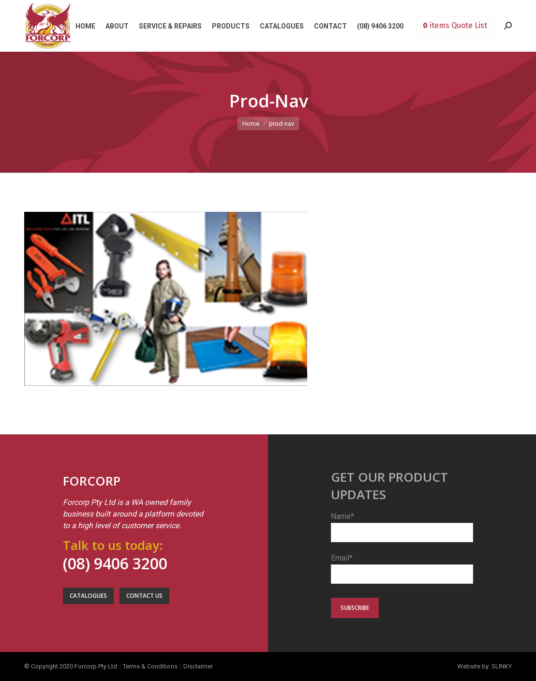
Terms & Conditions (150, 666)
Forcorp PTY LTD (48, 25)
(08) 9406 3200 (115, 563)
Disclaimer (198, 666)
